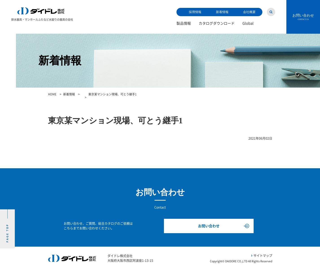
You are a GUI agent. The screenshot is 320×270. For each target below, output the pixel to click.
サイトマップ (262, 255)
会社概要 (249, 12)
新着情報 (222, 12)
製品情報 (183, 23)
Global (248, 23)
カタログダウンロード (217, 23)
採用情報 (195, 12)
